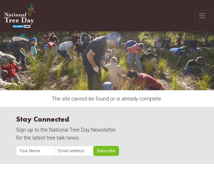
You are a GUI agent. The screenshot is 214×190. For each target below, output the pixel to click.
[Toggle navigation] (202, 16)
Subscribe (106, 150)
